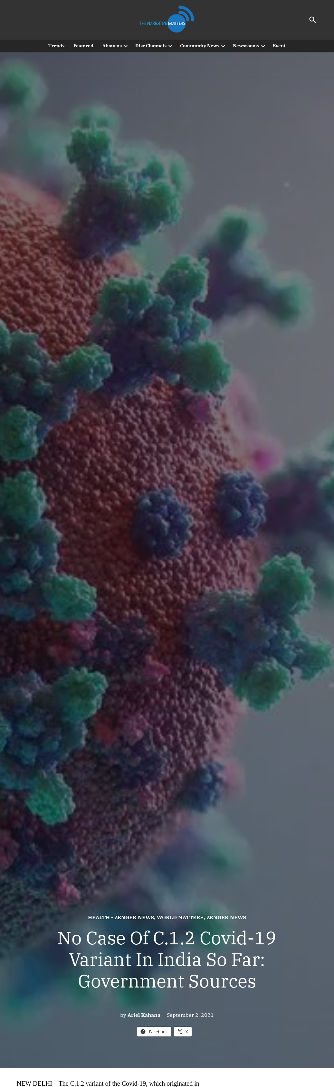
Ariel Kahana (144, 1015)
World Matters (180, 917)
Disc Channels (151, 46)
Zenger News (226, 917)
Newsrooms (246, 46)
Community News (199, 46)
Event (279, 46)
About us (112, 46)
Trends (56, 46)
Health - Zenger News (121, 917)
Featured (83, 46)
